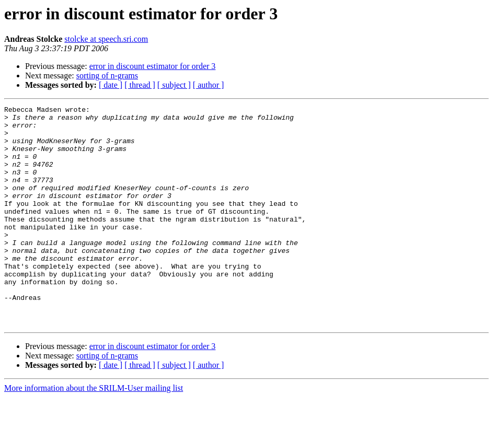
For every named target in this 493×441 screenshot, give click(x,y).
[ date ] (110, 84)
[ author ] (208, 84)
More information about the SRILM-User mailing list (93, 431)
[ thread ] (139, 84)
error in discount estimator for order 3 (152, 66)
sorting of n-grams (107, 75)
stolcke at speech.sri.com (106, 38)
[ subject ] (174, 84)
